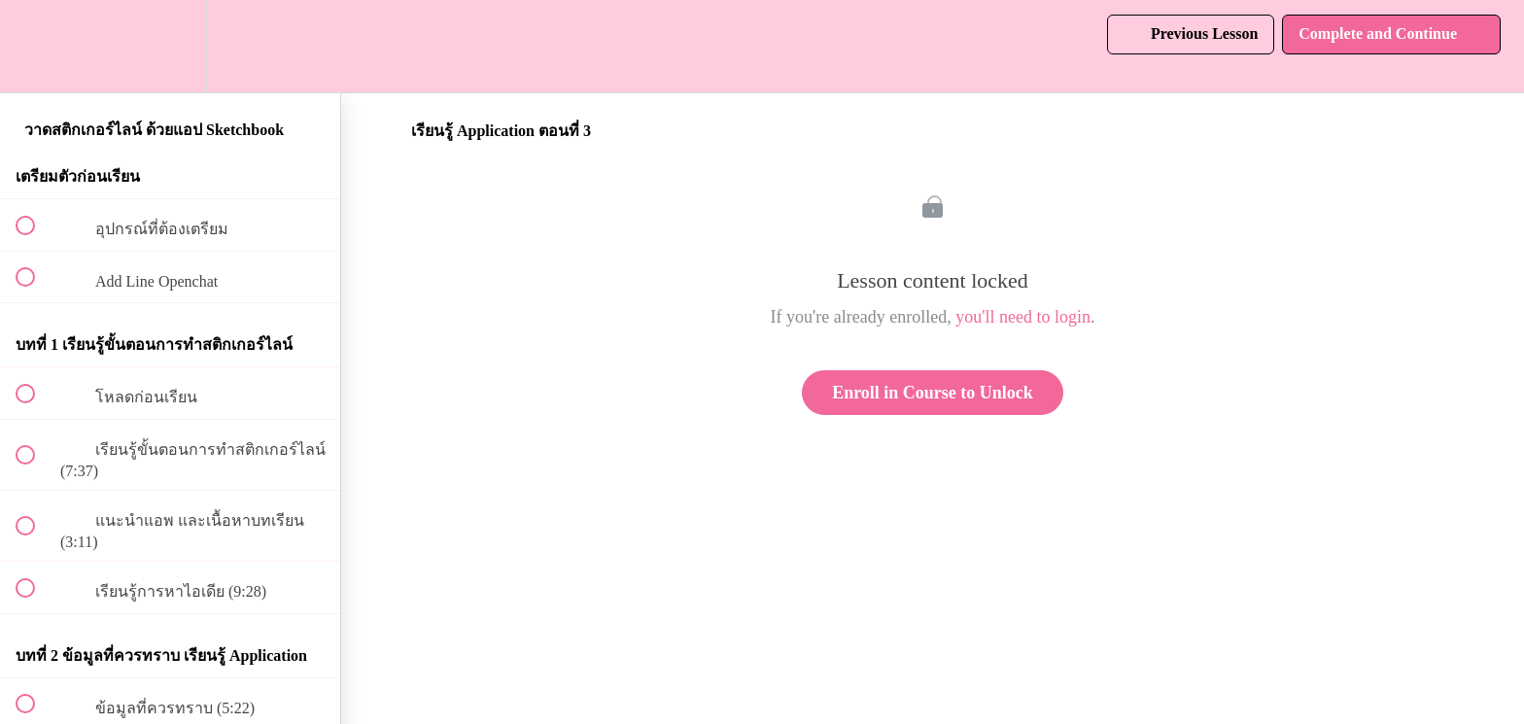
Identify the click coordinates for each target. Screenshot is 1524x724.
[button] (36, 46)
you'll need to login (1023, 317)
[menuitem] (170, 46)
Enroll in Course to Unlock (932, 392)
